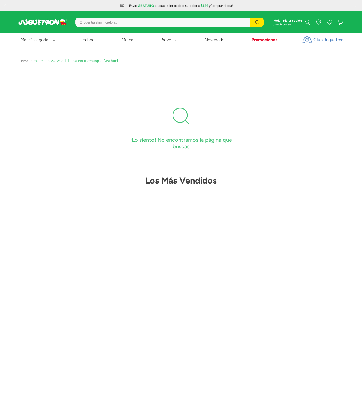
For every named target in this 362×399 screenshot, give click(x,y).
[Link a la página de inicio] (24, 61)
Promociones (264, 39)
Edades (89, 39)
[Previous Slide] (5, 5)
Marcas (128, 39)
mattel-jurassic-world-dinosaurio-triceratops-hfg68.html (76, 61)
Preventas (169, 39)
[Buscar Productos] (257, 22)
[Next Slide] (356, 5)
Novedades (215, 39)
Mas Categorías (35, 39)
